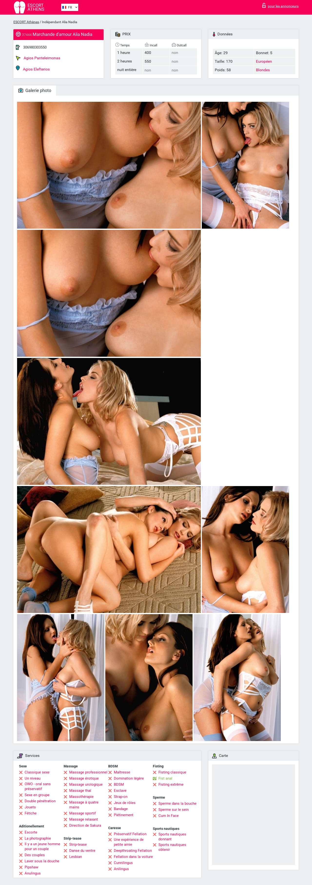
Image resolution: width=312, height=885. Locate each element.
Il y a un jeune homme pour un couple (42, 846)
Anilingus (121, 869)
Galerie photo (34, 90)
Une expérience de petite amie (129, 842)
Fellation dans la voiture (133, 856)
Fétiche (31, 813)
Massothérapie (81, 796)
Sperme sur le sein (173, 809)
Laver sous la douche (42, 861)
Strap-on (120, 796)
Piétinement (123, 815)
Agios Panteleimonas (38, 58)
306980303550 (35, 47)
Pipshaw (31, 867)
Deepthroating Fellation (133, 850)
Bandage (121, 809)
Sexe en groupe (37, 795)
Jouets (30, 807)
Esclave (120, 790)
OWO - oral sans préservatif (38, 786)
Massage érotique (84, 778)
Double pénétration (40, 801)
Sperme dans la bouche (177, 803)
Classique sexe (37, 772)
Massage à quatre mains (83, 804)
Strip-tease (78, 844)
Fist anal (165, 778)
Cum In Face (168, 816)
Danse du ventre (82, 850)
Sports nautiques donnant (172, 836)
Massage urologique (86, 784)
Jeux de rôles (125, 803)
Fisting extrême (171, 784)
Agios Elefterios (33, 68)
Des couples (35, 855)
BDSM (119, 784)
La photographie (38, 838)
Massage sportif (82, 813)
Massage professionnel (88, 772)
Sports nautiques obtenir (172, 847)
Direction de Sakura (85, 825)
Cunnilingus (123, 863)
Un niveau (32, 778)
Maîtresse (122, 772)
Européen (264, 61)
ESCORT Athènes (26, 22)
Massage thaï (80, 790)
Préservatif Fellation (130, 834)
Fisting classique (172, 772)
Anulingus (33, 873)
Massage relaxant (83, 819)
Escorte (31, 832)
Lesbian (75, 856)
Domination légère (129, 778)
